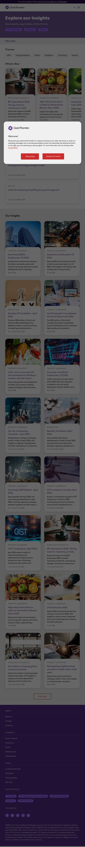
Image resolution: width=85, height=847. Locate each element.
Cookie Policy (12, 148)
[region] (42, 143)
